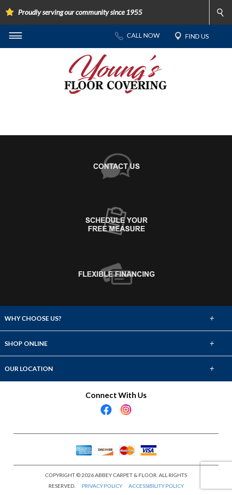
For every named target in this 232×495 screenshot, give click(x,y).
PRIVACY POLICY (102, 485)
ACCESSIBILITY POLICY (156, 485)
